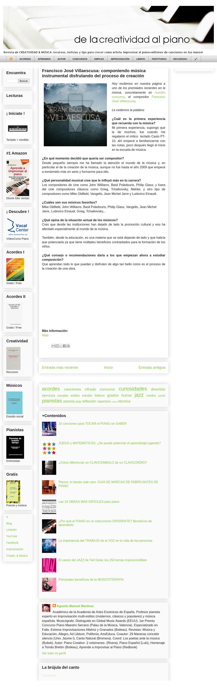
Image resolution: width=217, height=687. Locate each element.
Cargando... (50, 675)
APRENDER (44, 59)
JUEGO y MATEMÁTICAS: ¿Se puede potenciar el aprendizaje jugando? (109, 443)
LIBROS (140, 59)
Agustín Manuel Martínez (75, 606)
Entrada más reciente (60, 367)
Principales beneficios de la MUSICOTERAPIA (91, 579)
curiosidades (133, 388)
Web (45, 335)
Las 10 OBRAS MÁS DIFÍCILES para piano (88, 501)
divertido (158, 389)
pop (78, 401)
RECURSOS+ (180, 59)
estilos (75, 395)
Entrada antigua (152, 367)
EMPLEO (99, 59)
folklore (99, 395)
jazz (139, 395)
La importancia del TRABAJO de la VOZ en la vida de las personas (105, 540)
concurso (107, 389)
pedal (161, 395)
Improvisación (14, 549)
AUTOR (62, 59)
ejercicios (48, 395)
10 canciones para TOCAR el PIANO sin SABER (92, 423)
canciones (72, 389)
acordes (51, 388)
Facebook (12, 542)
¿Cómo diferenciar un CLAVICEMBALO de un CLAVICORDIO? (102, 462)
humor (126, 395)
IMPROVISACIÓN (120, 59)
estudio (87, 395)
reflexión (89, 401)
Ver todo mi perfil (54, 653)
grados (113, 395)
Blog (9, 523)
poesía (69, 401)
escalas (63, 395)
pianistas (52, 400)
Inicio (108, 367)
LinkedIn (11, 529)
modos (151, 395)
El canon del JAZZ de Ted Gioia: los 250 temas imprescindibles (102, 560)
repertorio (104, 401)
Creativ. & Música (17, 555)
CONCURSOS (80, 59)
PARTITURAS (159, 59)
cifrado (90, 389)
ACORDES (25, 59)
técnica (124, 401)
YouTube (11, 536)
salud (115, 401)
